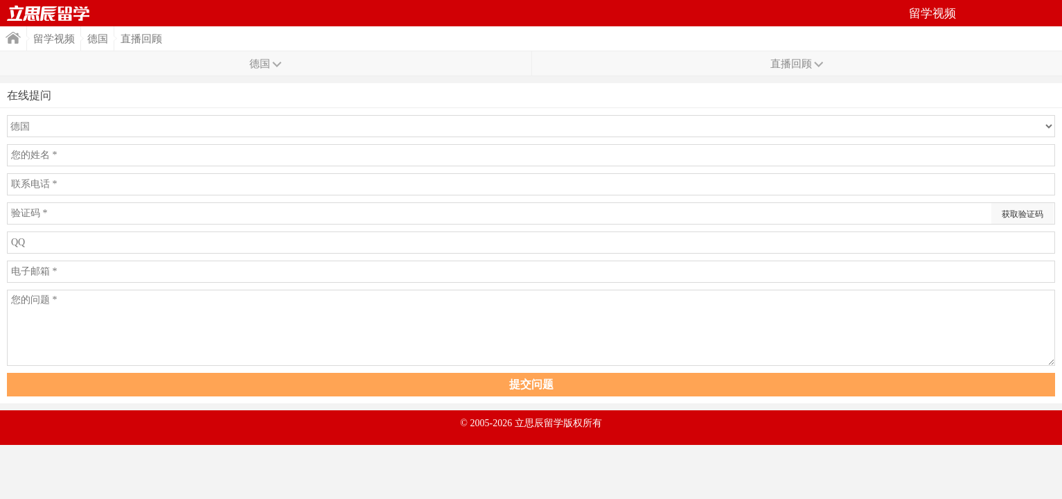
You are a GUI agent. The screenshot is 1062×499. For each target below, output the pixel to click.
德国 (97, 38)
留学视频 (54, 38)
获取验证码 (1022, 214)
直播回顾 (141, 38)
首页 (48, 13)
